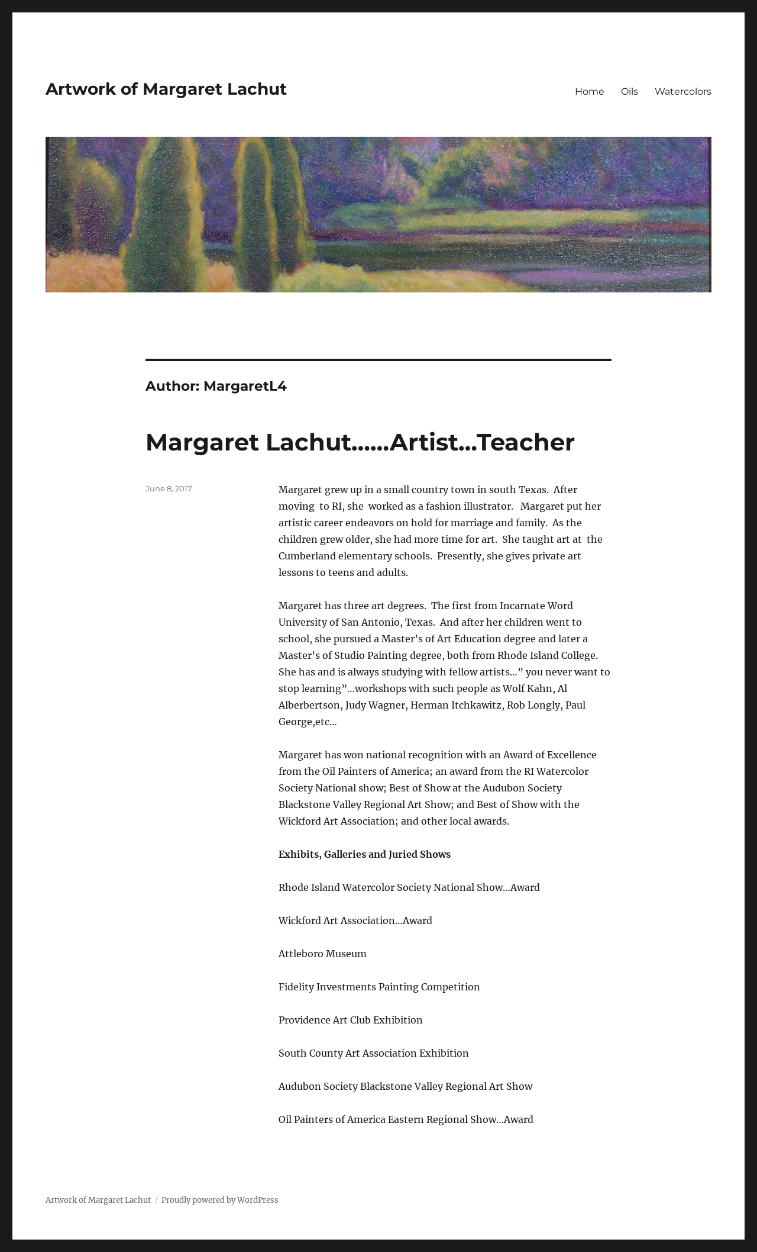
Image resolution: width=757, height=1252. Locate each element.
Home (589, 91)
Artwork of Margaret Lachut (166, 89)
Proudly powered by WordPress (220, 1200)
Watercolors (683, 91)
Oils (629, 91)
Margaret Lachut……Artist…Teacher (360, 441)
